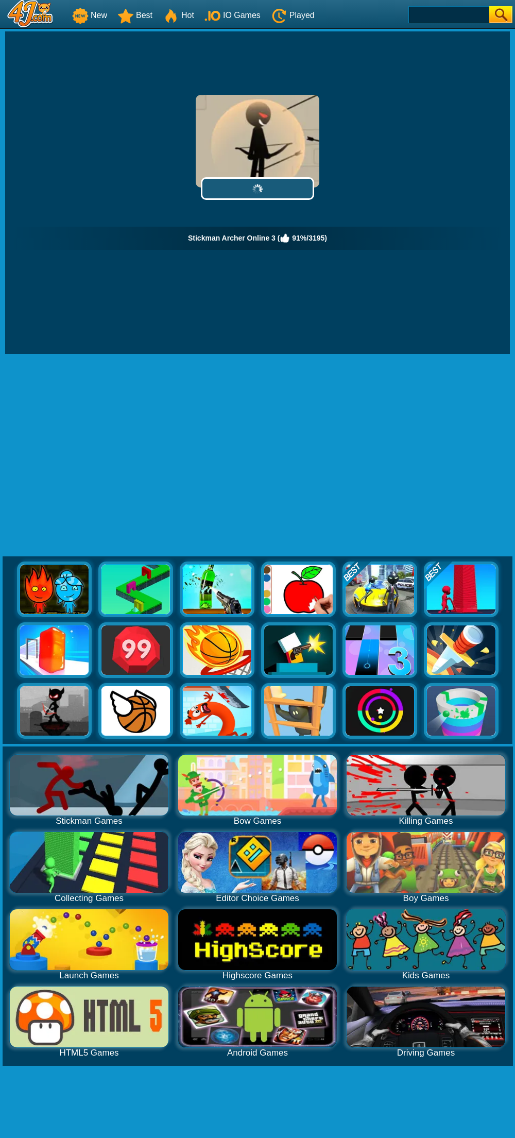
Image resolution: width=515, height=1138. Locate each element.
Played (293, 15)
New (89, 15)
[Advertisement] (96, 455)
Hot (178, 15)
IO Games (232, 15)
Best (134, 15)
